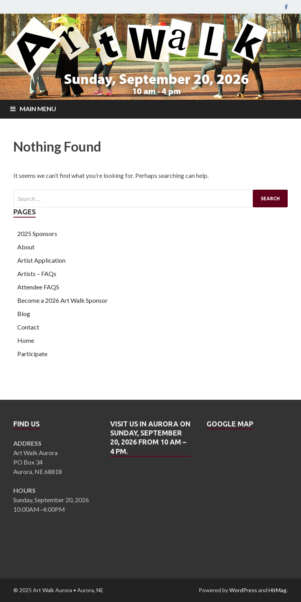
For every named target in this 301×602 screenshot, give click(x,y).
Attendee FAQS (38, 287)
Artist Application (41, 260)
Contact (28, 327)
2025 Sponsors (37, 233)
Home (25, 340)
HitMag (277, 590)
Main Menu (38, 108)
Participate (32, 353)
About (25, 247)
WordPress (243, 590)
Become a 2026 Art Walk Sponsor (62, 300)
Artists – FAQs (36, 273)
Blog (23, 313)
